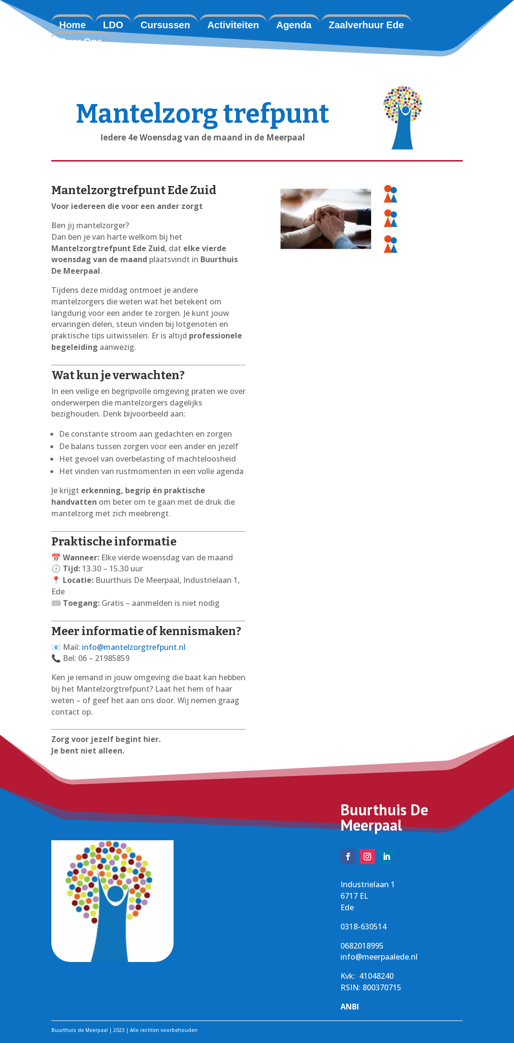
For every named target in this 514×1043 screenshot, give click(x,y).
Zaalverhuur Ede (366, 25)
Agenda (293, 25)
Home (72, 25)
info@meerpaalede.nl (379, 956)
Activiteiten (233, 25)
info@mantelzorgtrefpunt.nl (134, 647)
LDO (113, 25)
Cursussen (165, 25)
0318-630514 (363, 926)
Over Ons (80, 41)
